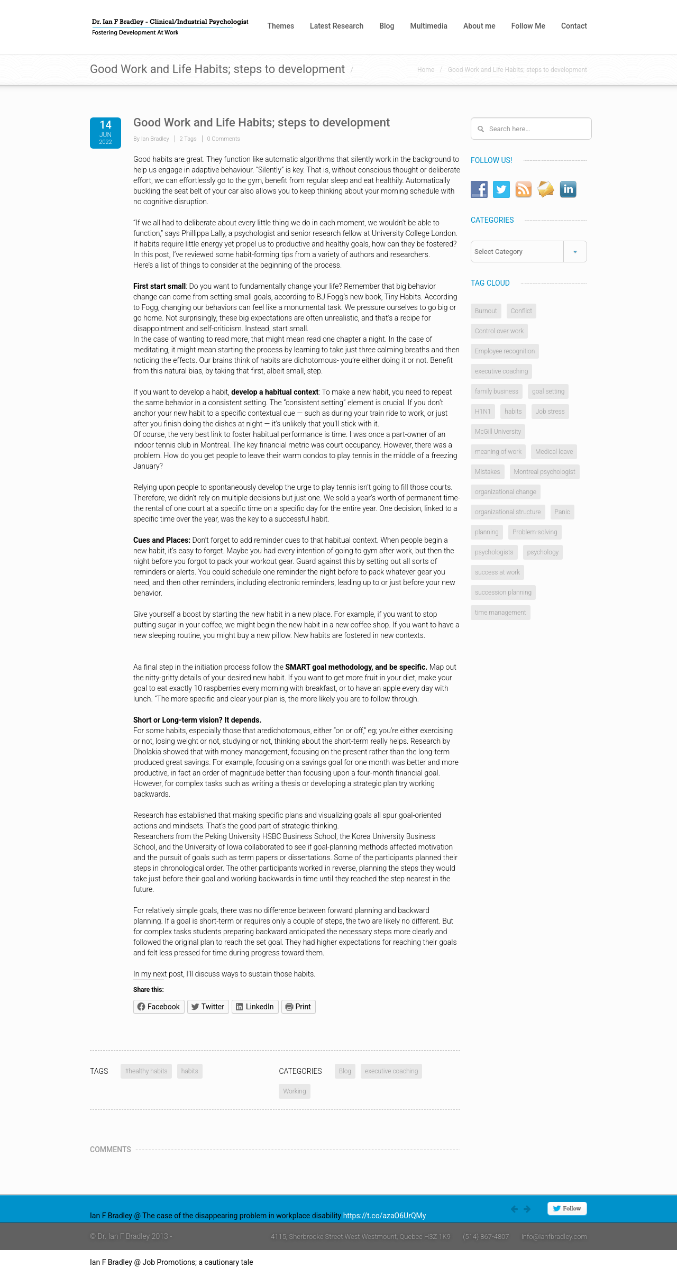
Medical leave (554, 451)
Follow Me (528, 26)
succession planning (503, 592)
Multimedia (428, 26)
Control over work (499, 331)
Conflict (521, 311)
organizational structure (508, 512)
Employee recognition (505, 351)
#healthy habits (146, 1071)
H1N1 (483, 411)
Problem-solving (535, 532)
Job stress (550, 411)
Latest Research (336, 26)
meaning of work (498, 451)
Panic (562, 512)
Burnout (486, 311)
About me (479, 26)
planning (487, 532)
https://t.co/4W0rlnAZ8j (294, 1262)
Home (425, 70)
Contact (574, 26)
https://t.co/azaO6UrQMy (384, 1215)
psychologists (494, 552)
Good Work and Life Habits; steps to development (517, 70)
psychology (543, 552)
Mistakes (487, 472)
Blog (386, 26)
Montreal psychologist (544, 472)
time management (500, 612)
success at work (497, 572)
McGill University (498, 431)
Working (294, 1091)
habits (189, 1071)
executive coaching (391, 1071)
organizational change (505, 492)
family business (496, 391)
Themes (280, 26)
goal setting (548, 391)
